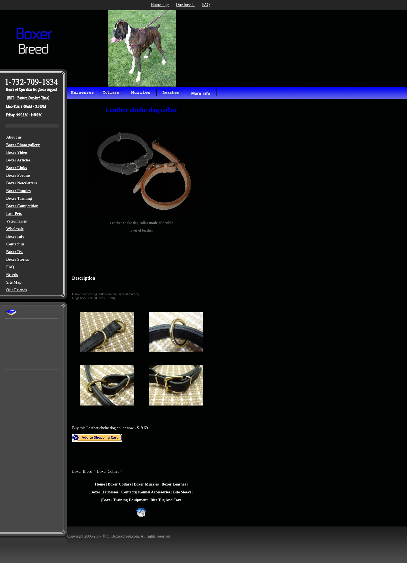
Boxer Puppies (18, 191)
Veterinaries (16, 221)
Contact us (15, 244)
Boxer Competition (22, 206)
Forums (23, 175)
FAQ (10, 267)
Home (100, 484)
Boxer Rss (14, 252)
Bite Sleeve (181, 492)
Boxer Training (19, 198)
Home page (160, 5)
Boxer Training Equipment (125, 500)
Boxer (11, 168)
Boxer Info (15, 236)
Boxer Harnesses (104, 492)
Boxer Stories (17, 259)
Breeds (12, 275)
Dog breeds (185, 5)
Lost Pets (14, 214)
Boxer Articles (18, 160)
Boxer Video (16, 152)
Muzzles (151, 484)
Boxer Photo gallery (23, 145)
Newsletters (26, 183)
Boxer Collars (108, 471)
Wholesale (14, 229)
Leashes (179, 484)
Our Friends (16, 290)
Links (22, 168)
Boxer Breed (82, 471)
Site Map (13, 282)
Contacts (128, 492)
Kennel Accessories (153, 492)
